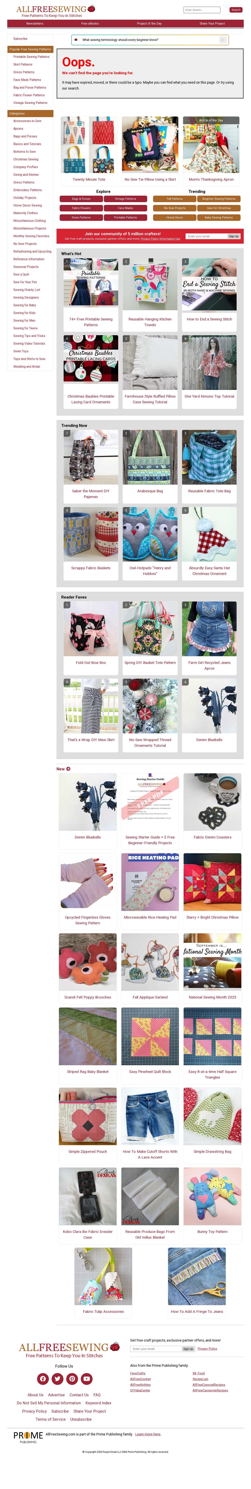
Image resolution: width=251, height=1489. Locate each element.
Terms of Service (51, 1419)
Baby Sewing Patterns (219, 217)
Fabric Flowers (81, 208)
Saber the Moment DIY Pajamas (91, 494)
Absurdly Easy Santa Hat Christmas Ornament (209, 571)
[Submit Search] (236, 10)
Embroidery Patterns (27, 190)
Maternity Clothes (25, 213)
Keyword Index (98, 1403)
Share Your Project (89, 1411)
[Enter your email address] (156, 1349)
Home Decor (175, 217)
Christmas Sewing (25, 159)
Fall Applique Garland (150, 997)
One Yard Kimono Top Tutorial (209, 396)
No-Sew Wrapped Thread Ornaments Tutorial (150, 743)
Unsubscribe (81, 1419)
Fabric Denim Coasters (212, 837)
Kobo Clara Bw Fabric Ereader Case (88, 1234)
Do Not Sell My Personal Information (49, 1403)
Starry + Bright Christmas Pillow (212, 917)
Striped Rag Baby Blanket (88, 1071)
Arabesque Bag (150, 491)
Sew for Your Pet (25, 282)
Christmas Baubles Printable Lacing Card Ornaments (91, 399)
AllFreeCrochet (140, 1379)
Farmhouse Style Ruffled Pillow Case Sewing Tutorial (150, 399)
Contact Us (79, 1395)
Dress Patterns (23, 72)
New (63, 769)
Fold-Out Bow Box (91, 662)
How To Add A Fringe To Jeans (197, 1311)
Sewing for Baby (24, 305)
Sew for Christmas (219, 208)
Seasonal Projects (26, 267)
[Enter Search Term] (202, 10)
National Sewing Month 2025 (212, 997)
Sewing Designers (26, 297)
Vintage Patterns (125, 199)
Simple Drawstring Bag (212, 1151)
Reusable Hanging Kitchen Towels (150, 322)
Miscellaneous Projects (29, 228)
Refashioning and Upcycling (32, 251)
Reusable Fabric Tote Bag (209, 491)
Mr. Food (199, 1373)
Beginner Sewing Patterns (219, 199)
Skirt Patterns (22, 64)
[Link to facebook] (43, 1379)
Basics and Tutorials (27, 144)
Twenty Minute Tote (89, 179)
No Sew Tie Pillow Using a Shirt (150, 179)
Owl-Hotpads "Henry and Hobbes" (150, 571)
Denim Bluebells (209, 740)
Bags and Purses (25, 136)
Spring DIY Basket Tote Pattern (150, 662)
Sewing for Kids (24, 313)
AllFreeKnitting (140, 1385)
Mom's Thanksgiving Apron (211, 179)
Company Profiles (25, 167)
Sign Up (233, 236)
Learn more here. (148, 1434)
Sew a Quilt (21, 274)
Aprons (18, 128)
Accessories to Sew (27, 121)
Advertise (56, 1395)
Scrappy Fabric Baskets (91, 568)
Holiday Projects (24, 198)
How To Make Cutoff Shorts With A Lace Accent (150, 1154)
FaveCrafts (137, 1373)
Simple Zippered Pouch (88, 1151)
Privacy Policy (150, 239)
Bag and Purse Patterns (29, 87)
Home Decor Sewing (27, 205)
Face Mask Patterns (27, 80)
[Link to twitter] (57, 1379)
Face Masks (125, 208)
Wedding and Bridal (26, 366)
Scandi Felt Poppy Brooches (87, 997)
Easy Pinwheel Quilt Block (150, 1071)
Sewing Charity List (26, 290)
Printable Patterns (125, 217)
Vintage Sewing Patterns (30, 103)
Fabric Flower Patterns (29, 95)
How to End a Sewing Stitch (209, 319)
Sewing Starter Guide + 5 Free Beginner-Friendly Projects (150, 840)
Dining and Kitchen (26, 175)
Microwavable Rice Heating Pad (150, 917)
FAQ (96, 1395)
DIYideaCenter (140, 1390)
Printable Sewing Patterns (31, 57)
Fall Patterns (175, 199)
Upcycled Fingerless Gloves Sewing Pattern (88, 920)
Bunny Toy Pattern (212, 1231)
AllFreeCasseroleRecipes (210, 1390)
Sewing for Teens (25, 328)
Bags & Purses (81, 199)
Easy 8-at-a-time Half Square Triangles (212, 1074)
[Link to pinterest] (72, 1379)
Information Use (169, 239)
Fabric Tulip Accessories (103, 1311)
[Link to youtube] (87, 1379)
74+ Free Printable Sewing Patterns (90, 322)
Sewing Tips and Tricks (29, 336)
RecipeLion (200, 1379)
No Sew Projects (25, 244)
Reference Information (28, 259)
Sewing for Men (24, 320)
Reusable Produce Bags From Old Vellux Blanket (150, 1234)
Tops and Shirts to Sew (29, 359)
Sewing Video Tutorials (29, 343)
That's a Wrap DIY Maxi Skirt (90, 740)
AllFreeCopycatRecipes (209, 1385)
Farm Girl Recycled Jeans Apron (209, 665)
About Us (35, 1395)
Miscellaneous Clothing (29, 221)
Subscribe (20, 39)
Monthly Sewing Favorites (31, 236)
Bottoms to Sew (24, 152)
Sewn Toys (21, 351)
